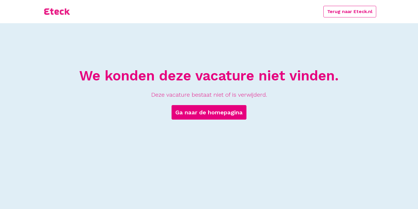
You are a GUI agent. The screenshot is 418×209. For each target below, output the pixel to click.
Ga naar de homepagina (209, 112)
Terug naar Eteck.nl (349, 11)
